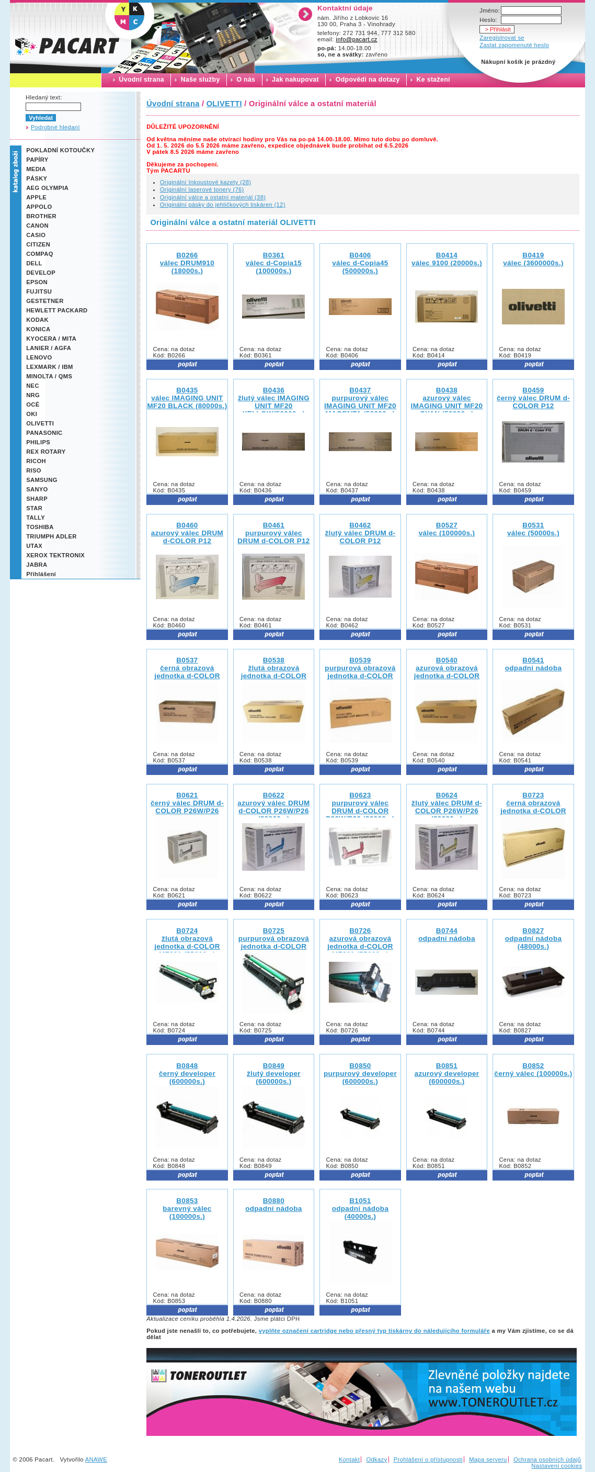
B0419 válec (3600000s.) (533, 259)
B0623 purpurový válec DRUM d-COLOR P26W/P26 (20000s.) (360, 807)
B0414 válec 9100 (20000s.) (446, 259)
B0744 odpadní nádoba (446, 934)
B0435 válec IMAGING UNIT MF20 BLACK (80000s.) (187, 398)
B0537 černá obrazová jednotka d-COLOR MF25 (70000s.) (187, 672)
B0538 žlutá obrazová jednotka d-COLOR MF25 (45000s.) (274, 672)
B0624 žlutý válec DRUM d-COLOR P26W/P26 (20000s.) (446, 807)
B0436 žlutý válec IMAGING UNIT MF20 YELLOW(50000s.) (274, 402)
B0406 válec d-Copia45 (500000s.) (360, 263)
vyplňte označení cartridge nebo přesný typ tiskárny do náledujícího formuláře (374, 1331)
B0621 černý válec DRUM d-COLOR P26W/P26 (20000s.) (187, 807)
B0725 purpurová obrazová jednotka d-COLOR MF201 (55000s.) (273, 942)
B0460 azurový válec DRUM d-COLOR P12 (187, 533)
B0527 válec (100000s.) (447, 529)
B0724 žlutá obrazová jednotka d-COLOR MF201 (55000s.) (187, 942)
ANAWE (96, 1459)
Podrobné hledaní (55, 127)
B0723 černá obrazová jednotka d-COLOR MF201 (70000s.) (533, 807)
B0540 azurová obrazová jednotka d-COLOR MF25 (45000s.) (447, 672)
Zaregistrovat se (501, 38)
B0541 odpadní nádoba (533, 664)
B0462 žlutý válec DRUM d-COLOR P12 (360, 533)
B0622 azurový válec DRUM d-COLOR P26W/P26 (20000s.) (273, 807)
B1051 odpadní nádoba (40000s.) (360, 1208)
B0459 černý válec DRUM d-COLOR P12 (533, 398)
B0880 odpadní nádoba (273, 1204)
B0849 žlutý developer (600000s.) (274, 1073)
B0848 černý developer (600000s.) (187, 1073)
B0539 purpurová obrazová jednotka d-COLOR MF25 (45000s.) (360, 672)
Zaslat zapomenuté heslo (514, 45)
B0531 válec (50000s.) (533, 529)
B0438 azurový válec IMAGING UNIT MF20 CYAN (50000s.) (447, 402)
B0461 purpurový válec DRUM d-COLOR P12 (273, 533)
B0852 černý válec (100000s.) (533, 1069)
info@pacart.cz (356, 39)
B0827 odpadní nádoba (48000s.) (533, 938)
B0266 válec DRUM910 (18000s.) (187, 263)
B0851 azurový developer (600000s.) (447, 1073)
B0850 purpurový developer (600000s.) (360, 1073)
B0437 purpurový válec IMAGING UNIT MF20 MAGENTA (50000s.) (360, 402)
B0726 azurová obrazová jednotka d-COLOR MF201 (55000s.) (360, 942)
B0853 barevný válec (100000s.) (187, 1208)
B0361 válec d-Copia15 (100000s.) (274, 263)
